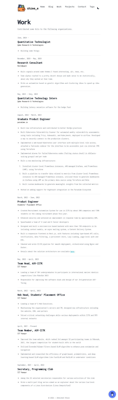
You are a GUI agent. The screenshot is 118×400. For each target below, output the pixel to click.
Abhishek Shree (63, 398)
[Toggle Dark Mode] (98, 8)
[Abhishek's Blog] (28, 8)
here (72, 251)
